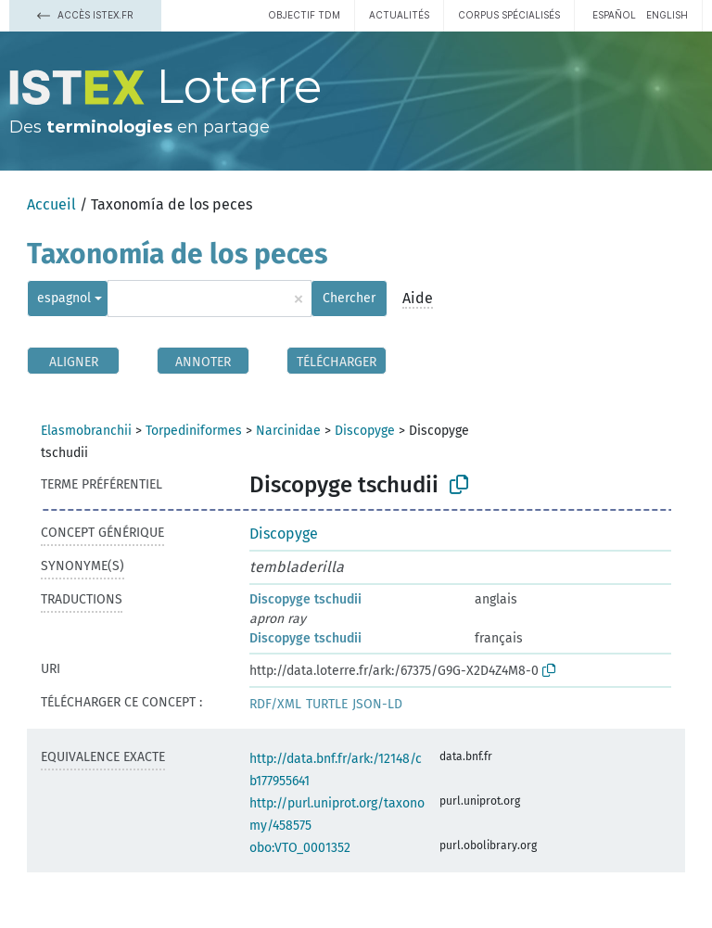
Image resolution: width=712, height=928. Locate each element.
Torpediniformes (194, 431)
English (667, 14)
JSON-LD (377, 704)
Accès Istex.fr (85, 14)
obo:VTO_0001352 (299, 848)
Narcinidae (288, 431)
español (614, 14)
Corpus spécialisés (509, 14)
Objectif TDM (304, 14)
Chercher (349, 298)
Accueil (51, 204)
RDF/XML (275, 704)
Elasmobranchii (86, 431)
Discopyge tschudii (305, 599)
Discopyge (365, 431)
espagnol (64, 298)
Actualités (399, 14)
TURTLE (327, 704)
